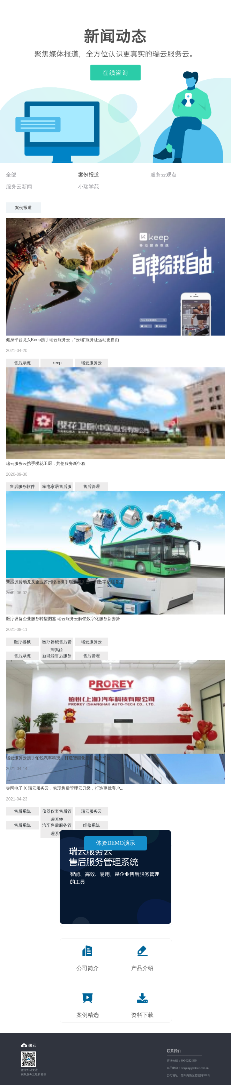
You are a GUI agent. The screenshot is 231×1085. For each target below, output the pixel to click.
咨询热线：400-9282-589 (181, 1060)
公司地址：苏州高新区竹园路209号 (188, 1075)
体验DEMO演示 (115, 843)
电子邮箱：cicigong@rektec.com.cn (188, 1068)
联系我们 (174, 1051)
